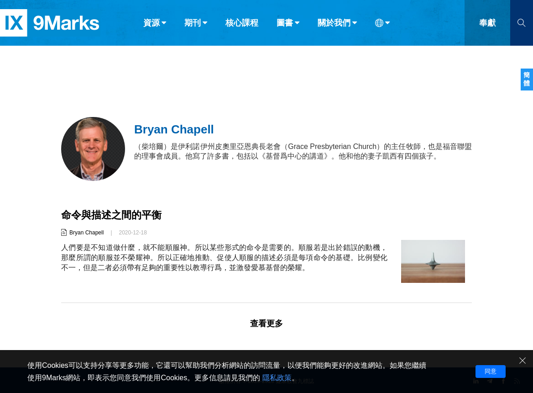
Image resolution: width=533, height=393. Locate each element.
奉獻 (487, 26)
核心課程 (241, 26)
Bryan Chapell (86, 232)
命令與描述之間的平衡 (111, 215)
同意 (490, 371)
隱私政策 (277, 378)
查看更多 (266, 323)
